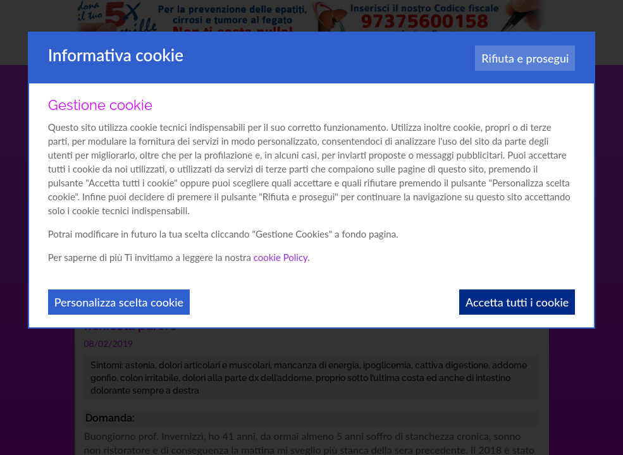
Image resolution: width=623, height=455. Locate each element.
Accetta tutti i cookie (517, 302)
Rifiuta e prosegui (525, 58)
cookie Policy (281, 257)
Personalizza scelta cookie (118, 302)
